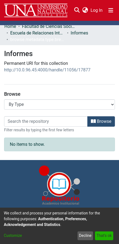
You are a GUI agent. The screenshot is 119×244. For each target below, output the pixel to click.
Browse (101, 121)
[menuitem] (85, 10)
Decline (85, 235)
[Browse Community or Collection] (59, 104)
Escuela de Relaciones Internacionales (37, 33)
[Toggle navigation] (111, 10)
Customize (13, 235)
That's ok (104, 235)
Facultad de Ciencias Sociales (49, 26)
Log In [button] (97, 10)
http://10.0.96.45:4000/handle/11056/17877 (47, 69)
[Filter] (46, 121)
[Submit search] (76, 10)
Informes (79, 33)
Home (10, 26)
